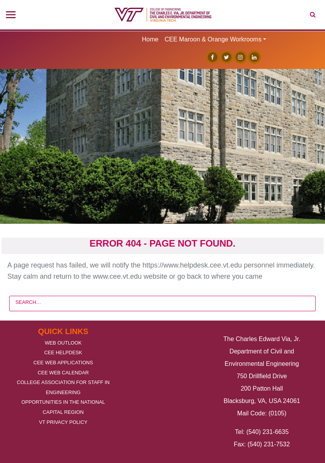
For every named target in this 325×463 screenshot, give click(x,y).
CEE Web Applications (63, 362)
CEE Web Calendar (63, 373)
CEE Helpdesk (63, 352)
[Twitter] (225, 57)
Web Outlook (63, 343)
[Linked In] (253, 57)
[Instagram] (239, 57)
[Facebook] (211, 57)
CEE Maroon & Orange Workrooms (212, 39)
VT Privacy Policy (63, 422)
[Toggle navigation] (11, 14)
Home (150, 39)
